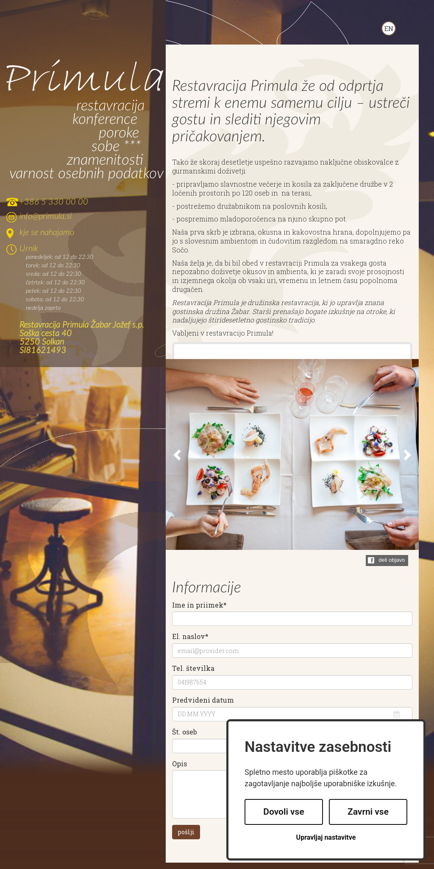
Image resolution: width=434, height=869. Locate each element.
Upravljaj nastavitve (326, 837)
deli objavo (391, 560)
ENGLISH (388, 28)
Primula (85, 76)
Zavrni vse (368, 812)
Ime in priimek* (199, 605)
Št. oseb (184, 732)
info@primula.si (45, 216)
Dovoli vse (283, 812)
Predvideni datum (203, 700)
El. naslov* (190, 636)
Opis (179, 764)
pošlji (186, 832)
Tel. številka (193, 668)
